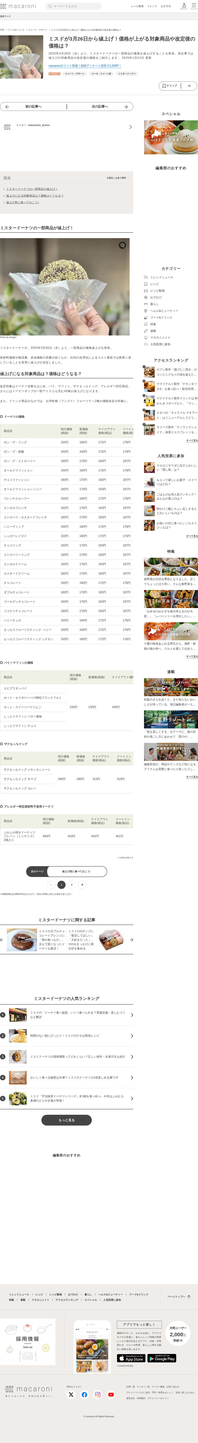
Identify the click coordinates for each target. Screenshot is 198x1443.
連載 (22, 1299)
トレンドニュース (19, 1294)
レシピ (39, 1294)
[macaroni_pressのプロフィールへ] (66, 127)
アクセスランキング (66, 1299)
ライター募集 (158, 1386)
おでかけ (73, 1294)
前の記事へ (33, 106)
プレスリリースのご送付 (138, 1392)
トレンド (152, 6)
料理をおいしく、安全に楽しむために (176, 1392)
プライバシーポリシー (158, 1398)
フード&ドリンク (138, 1294)
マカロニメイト (40, 1299)
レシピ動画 (137, 6)
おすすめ (166, 6)
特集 (11, 1299)
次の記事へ (100, 106)
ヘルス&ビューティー (110, 1294)
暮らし (88, 1294)
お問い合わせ (172, 1386)
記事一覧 (130, 1386)
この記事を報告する (125, 858)
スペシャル (90, 1299)
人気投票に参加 (112, 1299)
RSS (154, 1392)
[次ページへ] (82, 885)
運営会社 (130, 1398)
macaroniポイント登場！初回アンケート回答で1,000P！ (85, 65)
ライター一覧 (143, 1386)
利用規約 (141, 1398)
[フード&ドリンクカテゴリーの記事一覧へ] (54, 74)
